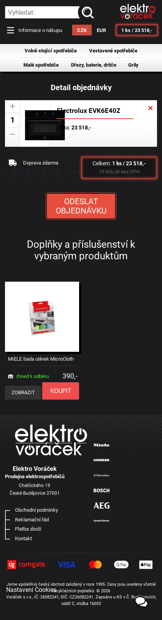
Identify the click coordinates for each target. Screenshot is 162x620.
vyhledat (89, 12)
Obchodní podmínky (36, 510)
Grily (133, 65)
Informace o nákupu (40, 30)
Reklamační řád (32, 520)
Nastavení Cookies (31, 589)
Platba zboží (28, 529)
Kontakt (23, 538)
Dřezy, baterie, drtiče (93, 65)
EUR (101, 30)
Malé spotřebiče (41, 65)
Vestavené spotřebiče (113, 51)
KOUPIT (60, 391)
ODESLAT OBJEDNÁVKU (81, 206)
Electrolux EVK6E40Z (88, 110)
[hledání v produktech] (49, 12)
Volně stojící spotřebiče (51, 51)
